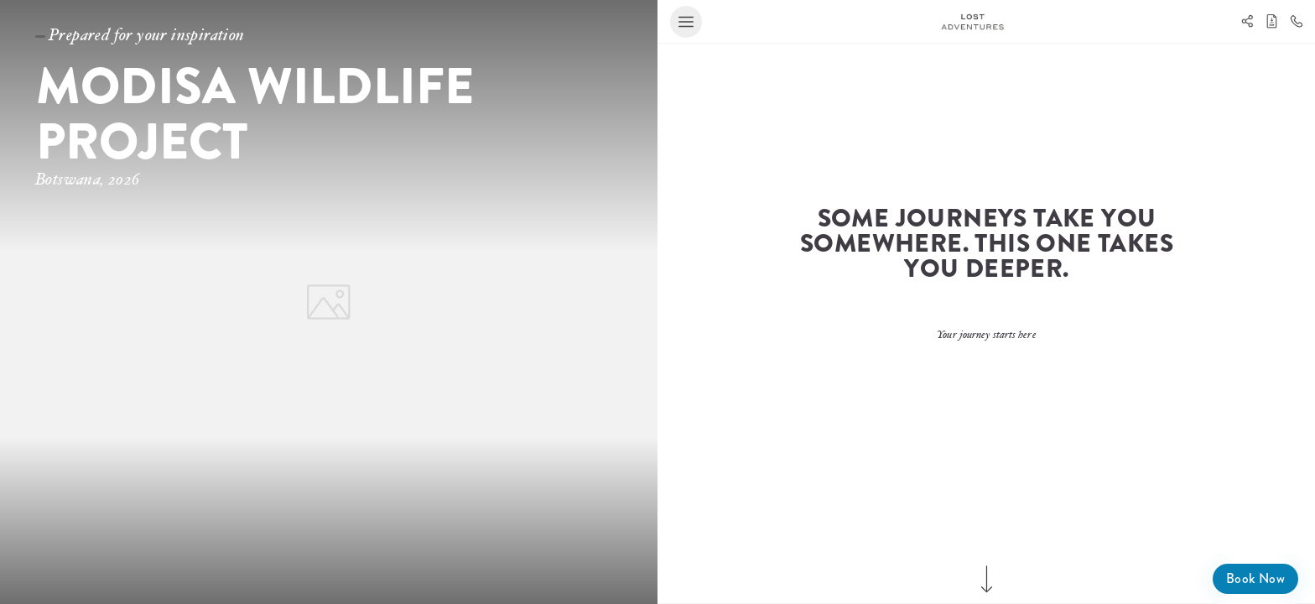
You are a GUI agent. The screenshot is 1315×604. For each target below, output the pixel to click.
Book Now (1255, 578)
